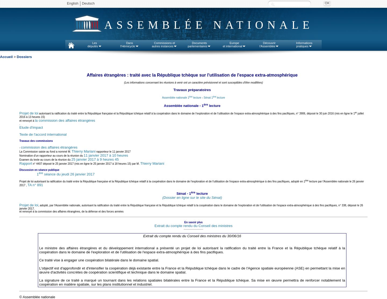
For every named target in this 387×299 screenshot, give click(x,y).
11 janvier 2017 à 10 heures (106, 155)
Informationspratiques (304, 44)
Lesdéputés (94, 44)
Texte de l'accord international (43, 134)
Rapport (25, 163)
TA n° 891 (35, 185)
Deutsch (88, 3)
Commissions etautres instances (164, 44)
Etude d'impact (31, 127)
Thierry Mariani (84, 151)
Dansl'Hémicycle (129, 44)
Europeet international (234, 44)
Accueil (6, 57)
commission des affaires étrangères (49, 147)
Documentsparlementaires (199, 44)
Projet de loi (28, 113)
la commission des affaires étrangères (65, 120)
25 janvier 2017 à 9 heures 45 (95, 159)
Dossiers (24, 57)
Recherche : (273, 4)
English (72, 3)
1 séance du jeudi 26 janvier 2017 (66, 174)
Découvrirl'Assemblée (269, 44)
